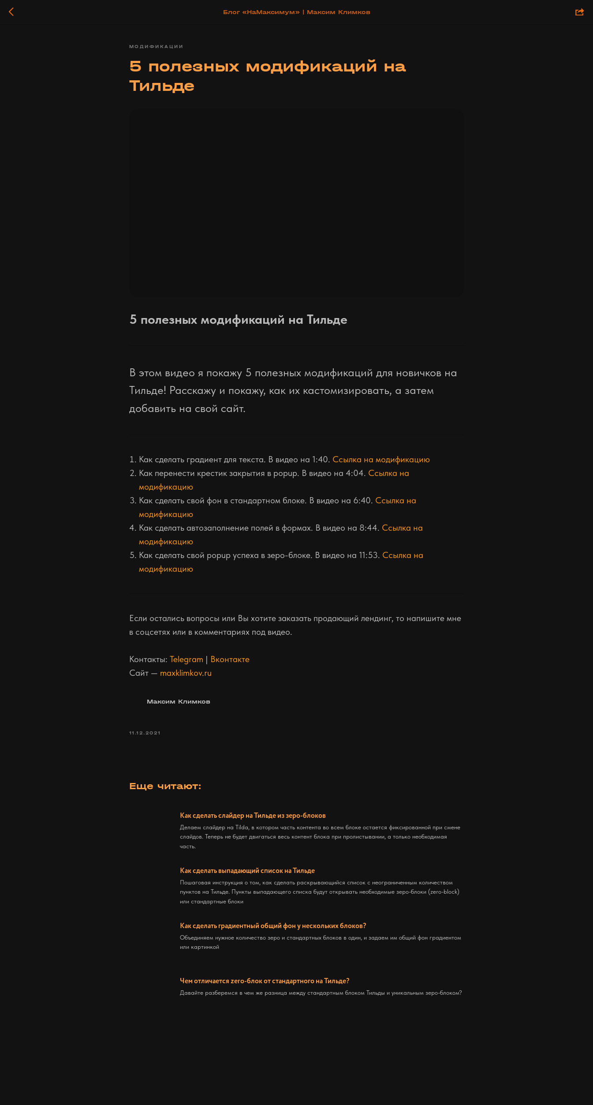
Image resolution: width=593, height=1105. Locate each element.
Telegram (186, 659)
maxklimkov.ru (186, 672)
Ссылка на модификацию (381, 459)
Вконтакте (230, 659)
